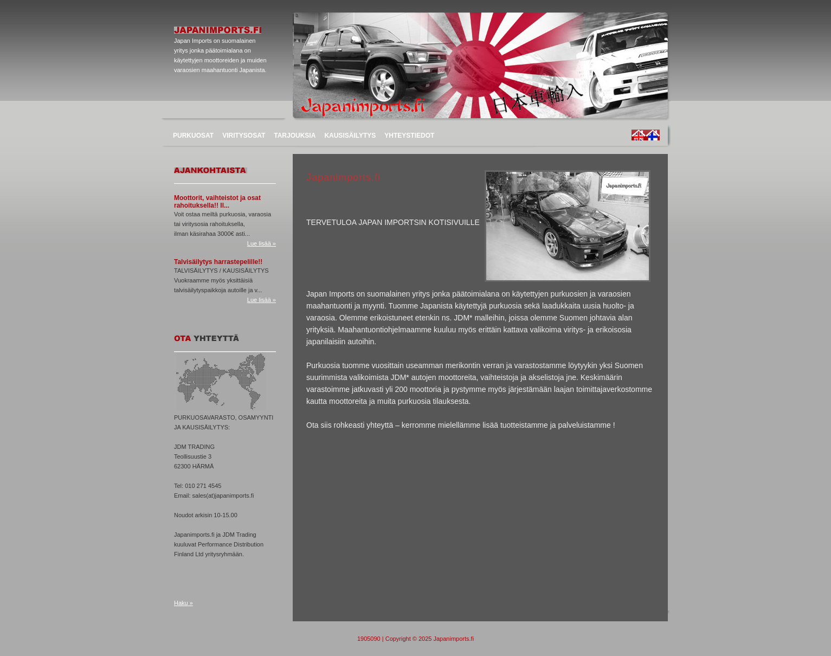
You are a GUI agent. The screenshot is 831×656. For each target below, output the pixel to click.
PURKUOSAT (193, 135)
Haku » (183, 603)
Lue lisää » (261, 243)
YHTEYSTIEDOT (409, 135)
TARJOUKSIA (294, 135)
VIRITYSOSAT (243, 135)
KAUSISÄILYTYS (350, 135)
